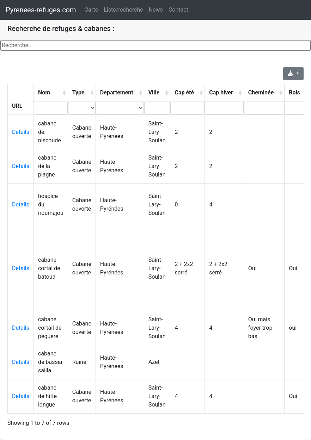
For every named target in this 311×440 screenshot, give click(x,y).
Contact (178, 9)
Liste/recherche (123, 9)
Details (20, 132)
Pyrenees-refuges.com (41, 10)
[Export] (293, 73)
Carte (91, 9)
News (156, 9)
